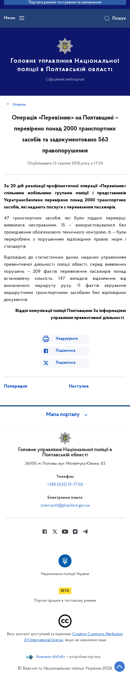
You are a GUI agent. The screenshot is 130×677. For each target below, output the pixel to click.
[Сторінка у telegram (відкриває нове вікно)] (85, 531)
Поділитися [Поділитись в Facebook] (65, 351)
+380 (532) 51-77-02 (65, 484)
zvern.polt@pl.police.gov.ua (65, 505)
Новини (19, 105)
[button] (65, 415)
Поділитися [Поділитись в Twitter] (65, 363)
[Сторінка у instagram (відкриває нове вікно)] (75, 531)
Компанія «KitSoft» (51, 657)
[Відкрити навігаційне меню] (21, 18)
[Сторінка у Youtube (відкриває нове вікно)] (65, 531)
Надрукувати (67, 339)
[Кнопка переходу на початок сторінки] (119, 666)
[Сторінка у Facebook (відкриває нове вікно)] (45, 531)
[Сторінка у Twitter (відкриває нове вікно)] (55, 531)
